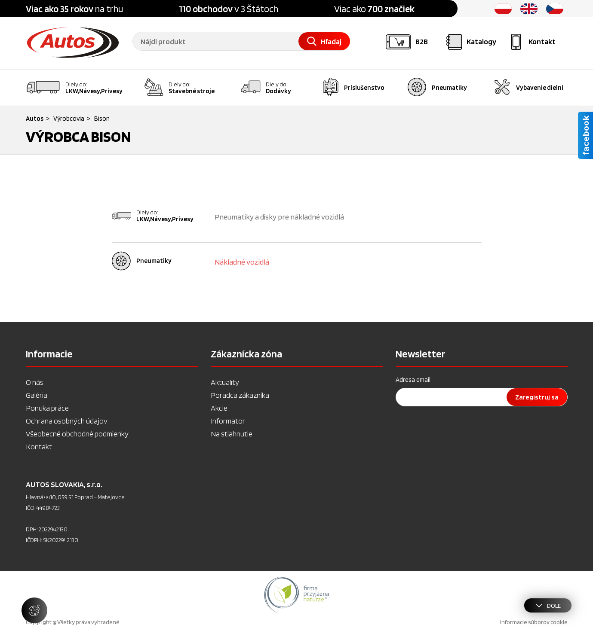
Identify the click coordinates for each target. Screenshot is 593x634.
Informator (228, 420)
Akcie (219, 407)
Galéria (36, 394)
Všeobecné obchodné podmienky (77, 433)
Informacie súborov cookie (534, 622)
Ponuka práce (47, 407)
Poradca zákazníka (240, 394)
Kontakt (39, 446)
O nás (34, 382)
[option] (296, 594)
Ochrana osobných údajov (67, 420)
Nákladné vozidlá (242, 261)
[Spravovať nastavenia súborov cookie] (34, 610)
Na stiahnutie (231, 433)
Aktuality (225, 382)
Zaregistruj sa (537, 397)
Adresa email (413, 380)
